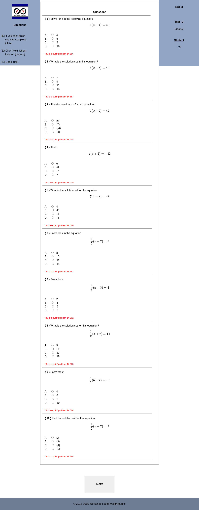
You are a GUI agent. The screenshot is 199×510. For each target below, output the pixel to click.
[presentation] (99, 25)
